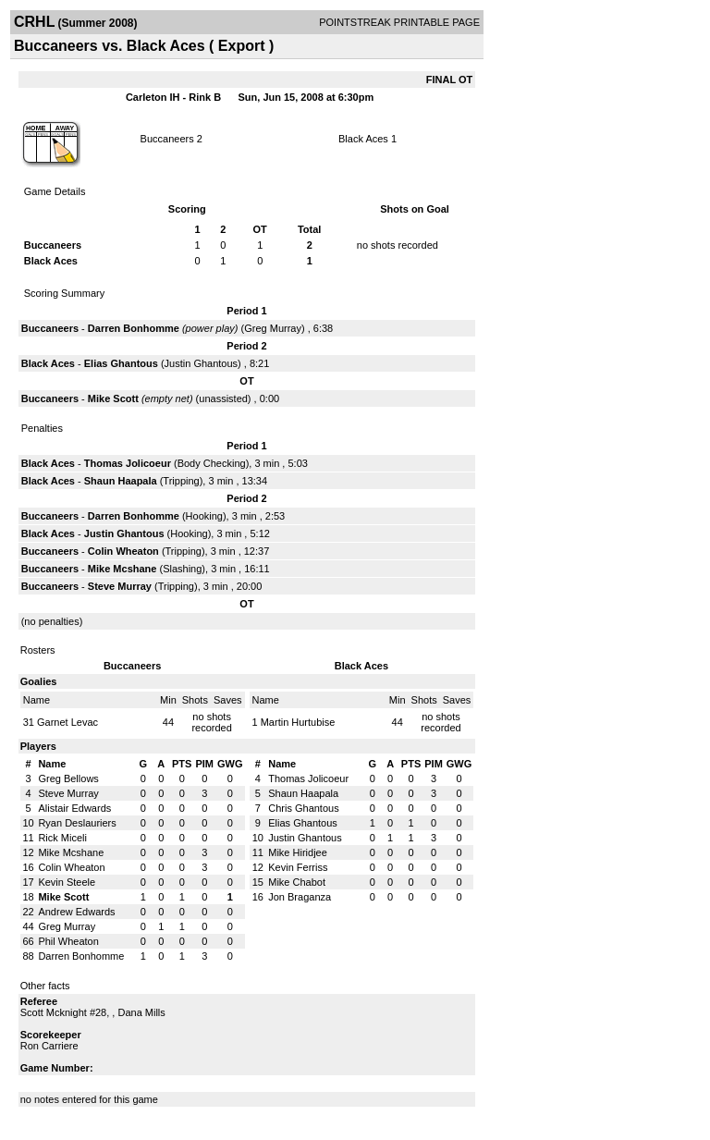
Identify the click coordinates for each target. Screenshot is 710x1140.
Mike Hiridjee (297, 852)
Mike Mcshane (122, 568)
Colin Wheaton (123, 551)
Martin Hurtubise (298, 722)
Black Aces (363, 138)
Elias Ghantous (121, 363)
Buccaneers (167, 138)
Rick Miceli (62, 837)
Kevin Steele (66, 882)
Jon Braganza (299, 896)
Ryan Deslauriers (77, 822)
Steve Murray (120, 586)
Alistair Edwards (74, 808)
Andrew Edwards (76, 911)
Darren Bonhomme (133, 328)
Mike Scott (113, 398)
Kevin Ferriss (297, 867)
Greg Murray (272, 328)
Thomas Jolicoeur (127, 463)
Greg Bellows (68, 778)
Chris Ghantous (303, 808)
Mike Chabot (296, 882)
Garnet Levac (67, 722)
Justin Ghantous (202, 363)
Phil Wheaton (68, 941)
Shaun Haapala (120, 480)
